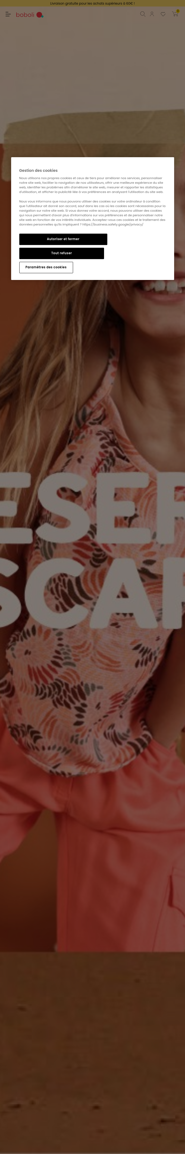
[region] (92, 218)
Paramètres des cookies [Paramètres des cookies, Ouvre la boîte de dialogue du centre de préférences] (46, 267)
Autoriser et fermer (63, 239)
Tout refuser (61, 253)
